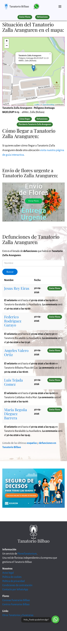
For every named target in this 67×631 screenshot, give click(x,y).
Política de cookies (12, 577)
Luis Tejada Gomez (13, 382)
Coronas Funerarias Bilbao (16, 600)
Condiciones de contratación (17, 585)
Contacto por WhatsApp (15, 589)
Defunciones (42, 17)
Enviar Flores (24, 17)
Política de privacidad (13, 581)
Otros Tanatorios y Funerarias (17, 615)
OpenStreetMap (49, 105)
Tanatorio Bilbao (19, 6)
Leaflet (36, 105)
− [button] (7, 46)
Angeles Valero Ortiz (16, 352)
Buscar (10, 271)
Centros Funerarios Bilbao (16, 604)
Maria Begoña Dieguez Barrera (15, 413)
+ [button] (7, 41)
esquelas (32, 443)
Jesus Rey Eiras (16, 288)
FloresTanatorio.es (27, 553)
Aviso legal (8, 572)
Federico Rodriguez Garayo (12, 320)
